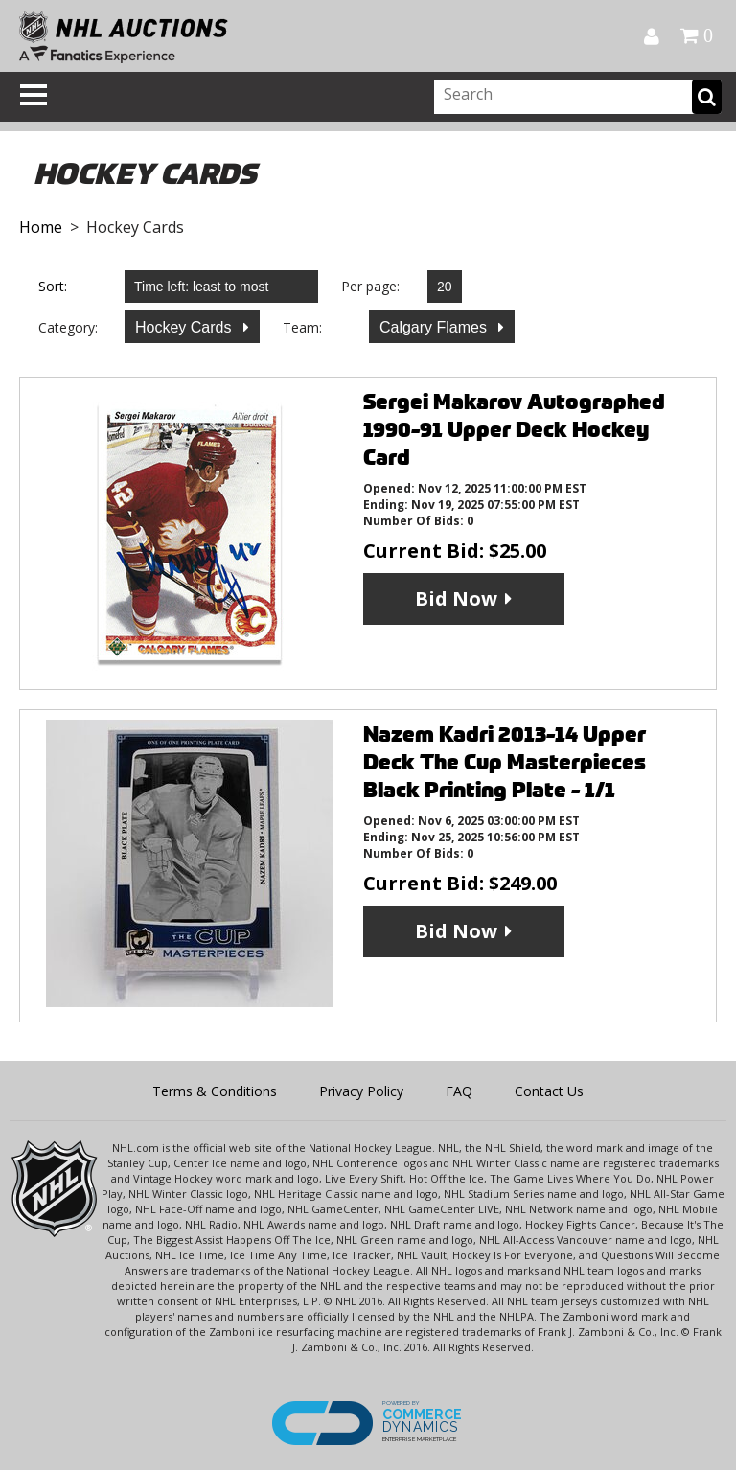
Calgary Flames (435, 327)
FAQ (459, 1091)
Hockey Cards (185, 327)
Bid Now (456, 598)
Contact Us (549, 1091)
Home (40, 227)
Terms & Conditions (214, 1091)
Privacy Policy (361, 1091)
